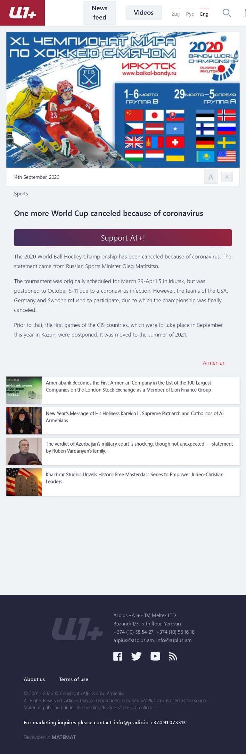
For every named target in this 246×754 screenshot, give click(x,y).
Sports (21, 193)
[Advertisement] (123, 544)
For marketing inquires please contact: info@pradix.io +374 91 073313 (105, 722)
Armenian (214, 363)
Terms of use (73, 679)
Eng (204, 13)
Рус (190, 13)
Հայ (176, 13)
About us (34, 679)
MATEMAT (64, 737)
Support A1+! (123, 237)
